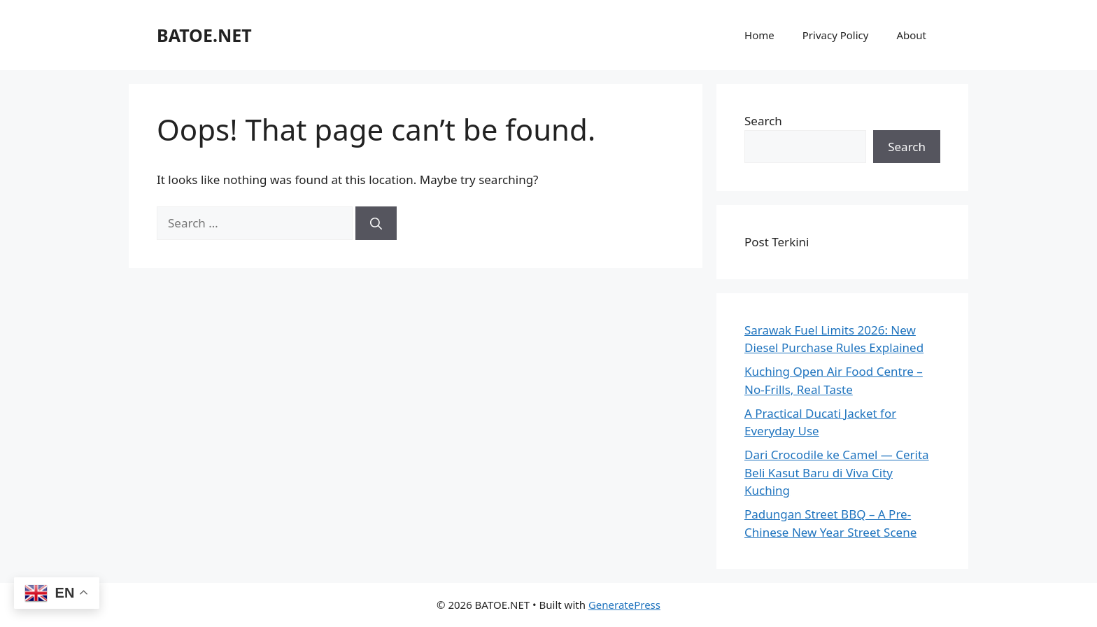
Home (759, 35)
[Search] (376, 223)
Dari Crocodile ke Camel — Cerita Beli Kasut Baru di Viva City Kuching (836, 472)
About (911, 35)
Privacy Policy (835, 35)
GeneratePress (624, 605)
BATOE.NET (204, 35)
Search (763, 121)
